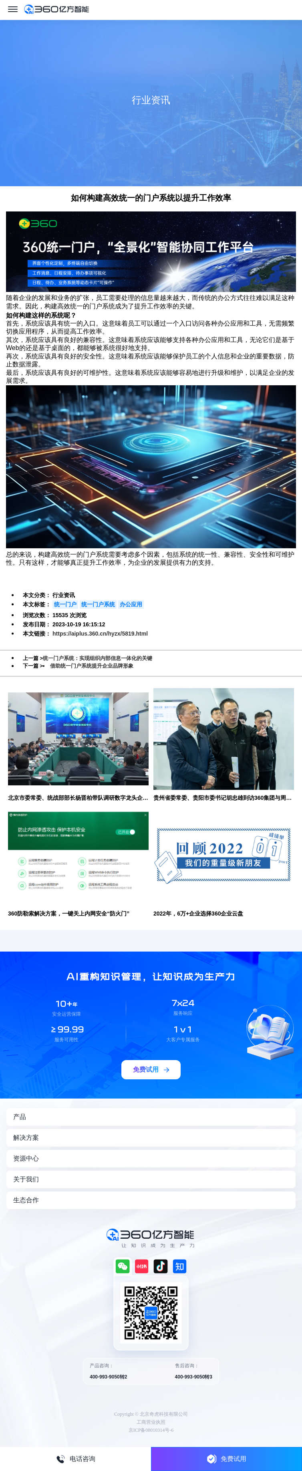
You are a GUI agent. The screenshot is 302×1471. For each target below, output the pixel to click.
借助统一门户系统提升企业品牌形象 (91, 666)
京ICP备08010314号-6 (151, 1430)
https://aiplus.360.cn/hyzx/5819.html (100, 633)
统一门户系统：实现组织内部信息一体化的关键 (97, 658)
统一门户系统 (98, 604)
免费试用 (226, 1458)
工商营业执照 (151, 1422)
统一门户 (65, 604)
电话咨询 (75, 1459)
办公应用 (131, 604)
